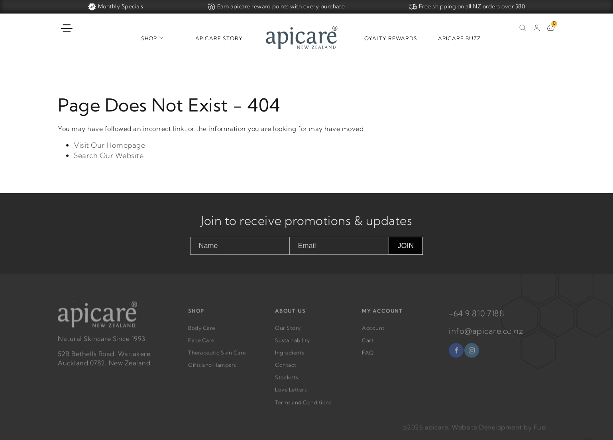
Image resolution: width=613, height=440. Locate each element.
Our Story (288, 332)
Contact (286, 370)
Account (373, 332)
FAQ (368, 357)
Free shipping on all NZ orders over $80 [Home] (467, 7)
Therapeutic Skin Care (217, 357)
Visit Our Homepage (109, 145)
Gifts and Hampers (212, 370)
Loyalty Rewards (389, 38)
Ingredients (289, 357)
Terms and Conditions (303, 407)
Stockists (286, 382)
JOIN (405, 246)
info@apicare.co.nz (486, 335)
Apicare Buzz (459, 38)
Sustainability (292, 345)
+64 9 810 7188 (476, 318)
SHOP (196, 316)
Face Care (201, 345)
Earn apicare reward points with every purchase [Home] (276, 7)
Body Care (201, 332)
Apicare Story (219, 38)
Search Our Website (108, 155)
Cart (367, 345)
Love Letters (290, 394)
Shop (149, 38)
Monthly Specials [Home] (115, 7)
